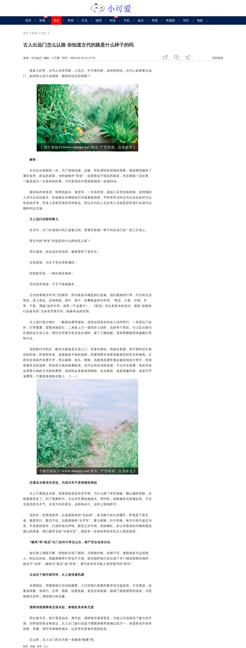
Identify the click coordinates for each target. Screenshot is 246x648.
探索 (42, 20)
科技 (113, 20)
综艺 (186, 20)
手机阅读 (217, 58)
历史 (56, 20)
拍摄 (32, 646)
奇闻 (70, 20)
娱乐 (141, 20)
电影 (200, 20)
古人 (46, 646)
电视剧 (170, 20)
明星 (155, 20)
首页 (28, 20)
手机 (127, 20)
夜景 (39, 646)
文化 (84, 20)
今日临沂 (36, 58)
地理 (99, 20)
